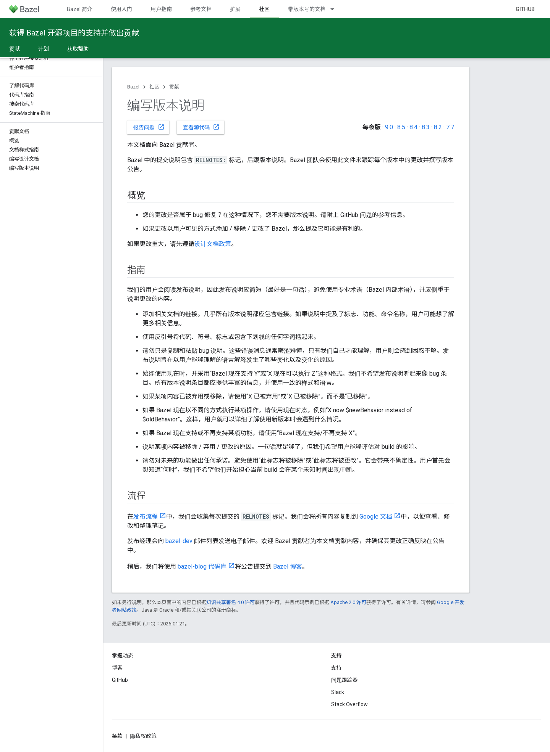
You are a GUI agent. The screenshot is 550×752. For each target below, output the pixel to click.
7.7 (450, 127)
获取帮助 (78, 49)
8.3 (426, 127)
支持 (336, 668)
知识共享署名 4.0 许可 (230, 602)
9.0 (389, 127)
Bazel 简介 (79, 9)
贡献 (174, 87)
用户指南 (161, 9)
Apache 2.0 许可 (348, 602)
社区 (154, 87)
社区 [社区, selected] (264, 9)
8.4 (413, 127)
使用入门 (121, 9)
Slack (337, 692)
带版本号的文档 (306, 9)
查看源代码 (201, 127)
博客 (117, 668)
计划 (43, 49)
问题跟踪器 (344, 680)
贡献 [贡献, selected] (14, 49)
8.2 (438, 127)
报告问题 (149, 127)
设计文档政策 (212, 243)
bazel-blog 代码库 (202, 566)
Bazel (133, 87)
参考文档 (201, 9)
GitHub (525, 9)
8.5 (401, 127)
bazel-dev (178, 541)
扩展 (235, 9)
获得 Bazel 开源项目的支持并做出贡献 (74, 32)
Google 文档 (375, 516)
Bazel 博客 (287, 566)
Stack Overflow (349, 704)
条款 (117, 736)
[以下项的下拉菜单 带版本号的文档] (335, 9)
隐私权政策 (143, 736)
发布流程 (145, 516)
